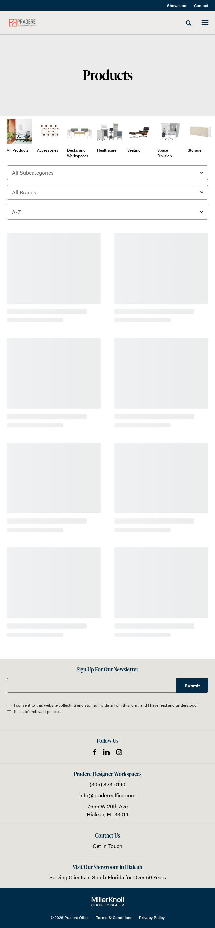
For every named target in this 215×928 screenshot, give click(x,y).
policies (54, 711)
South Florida (108, 877)
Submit (192, 685)
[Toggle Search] (188, 23)
